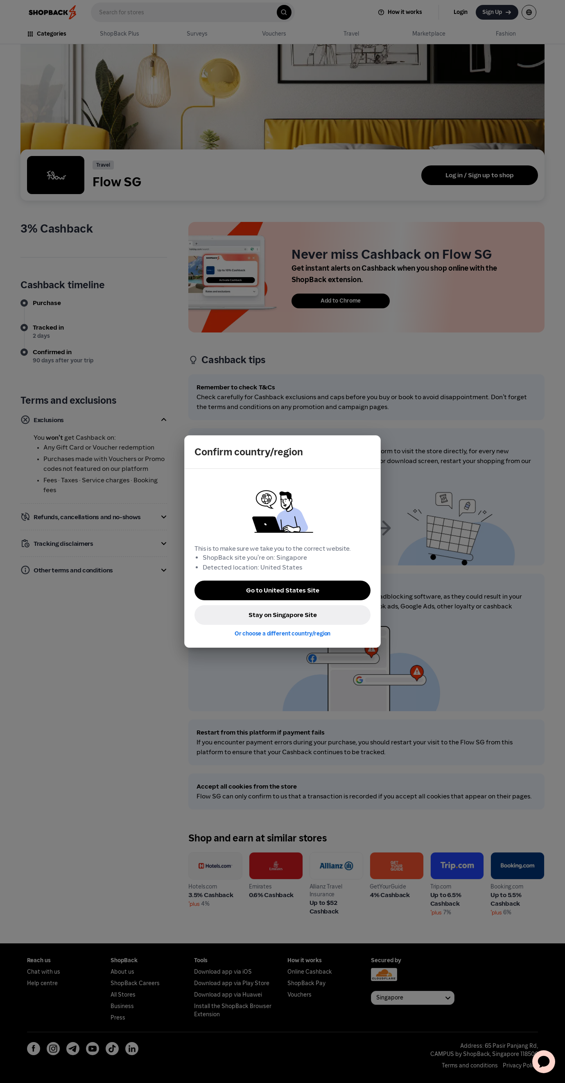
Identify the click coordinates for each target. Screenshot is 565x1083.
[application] (543, 1061)
